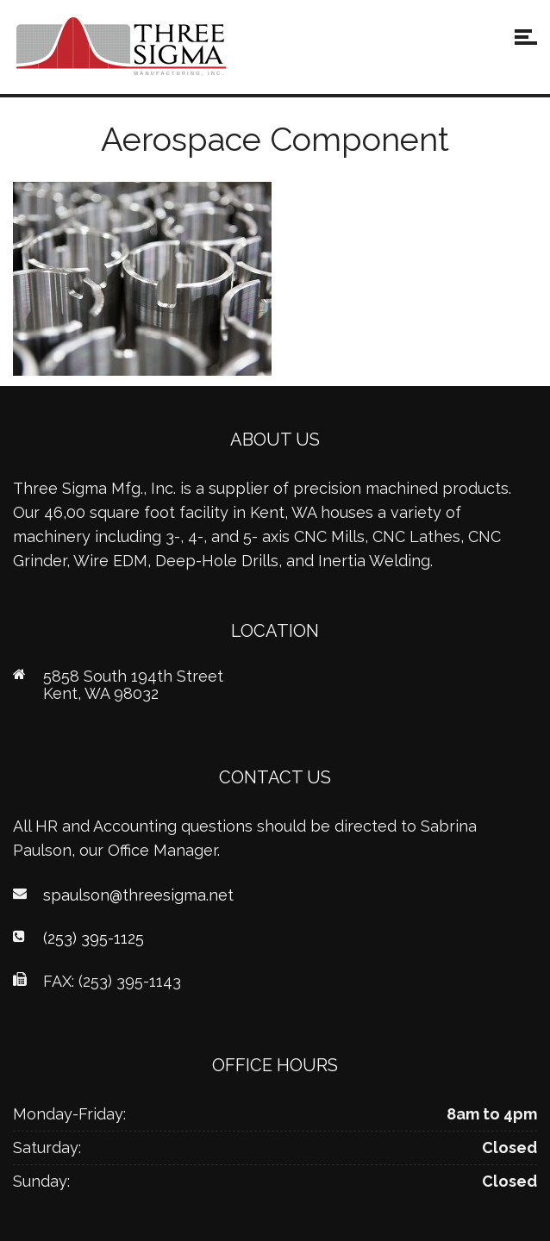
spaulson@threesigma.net (138, 895)
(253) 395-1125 (93, 938)
